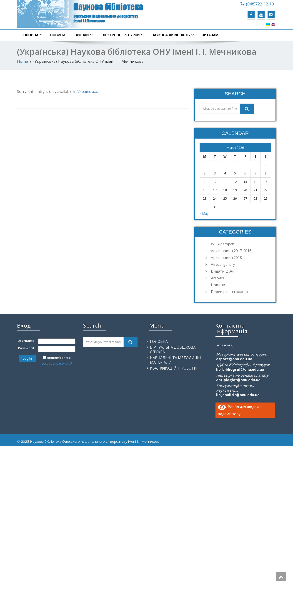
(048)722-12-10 (260, 4)
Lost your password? (56, 363)
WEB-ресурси (222, 244)
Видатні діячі (222, 271)
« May (204, 213)
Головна (32, 35)
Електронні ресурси (122, 35)
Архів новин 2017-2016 (231, 251)
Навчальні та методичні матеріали (175, 360)
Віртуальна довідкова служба (172, 349)
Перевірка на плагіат (230, 291)
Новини (57, 35)
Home (22, 61)
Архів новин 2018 (226, 257)
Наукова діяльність (172, 35)
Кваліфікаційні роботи (173, 368)
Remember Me (59, 357)
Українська (87, 91)
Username (26, 340)
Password (26, 348)
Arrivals (217, 278)
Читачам (210, 35)
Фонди (84, 35)
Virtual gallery (223, 264)
